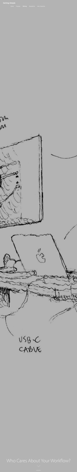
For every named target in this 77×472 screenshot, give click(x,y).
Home (12, 6)
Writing (25, 6)
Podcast (18, 6)
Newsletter (32, 6)
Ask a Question (41, 6)
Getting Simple (9, 3)
